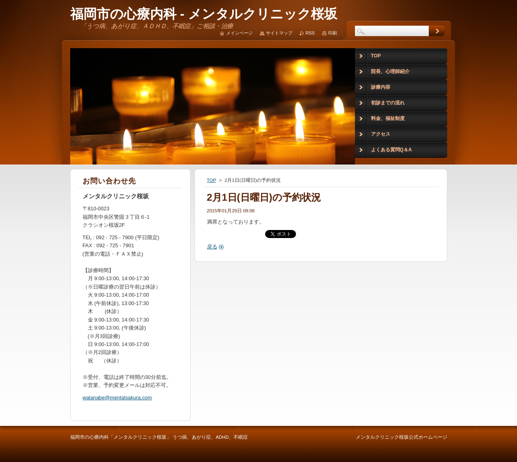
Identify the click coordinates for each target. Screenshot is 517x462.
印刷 (332, 33)
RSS (310, 33)
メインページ (239, 33)
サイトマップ (279, 33)
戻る (212, 247)
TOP (211, 180)
